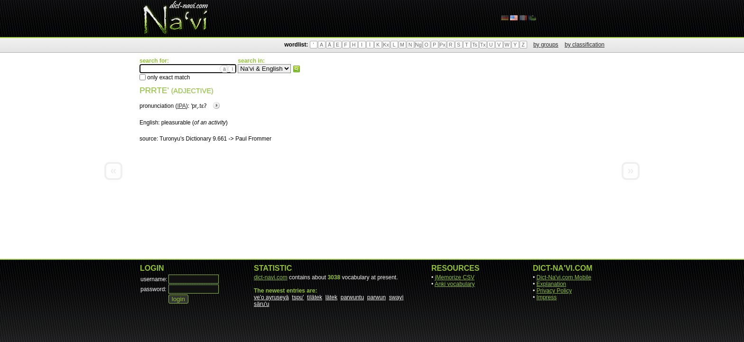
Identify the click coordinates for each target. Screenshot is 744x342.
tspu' (298, 297)
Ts (474, 45)
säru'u (261, 304)
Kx (386, 45)
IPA (181, 106)
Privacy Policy (554, 290)
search (296, 69)
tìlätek (314, 297)
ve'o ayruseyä (271, 297)
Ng (418, 45)
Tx (483, 45)
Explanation (552, 284)
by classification (584, 44)
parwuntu (352, 297)
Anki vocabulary (455, 284)
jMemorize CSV (454, 277)
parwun (376, 297)
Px (442, 45)
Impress (547, 297)
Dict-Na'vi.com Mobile (564, 277)
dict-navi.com (271, 277)
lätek (331, 297)
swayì (396, 297)
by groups (545, 44)
